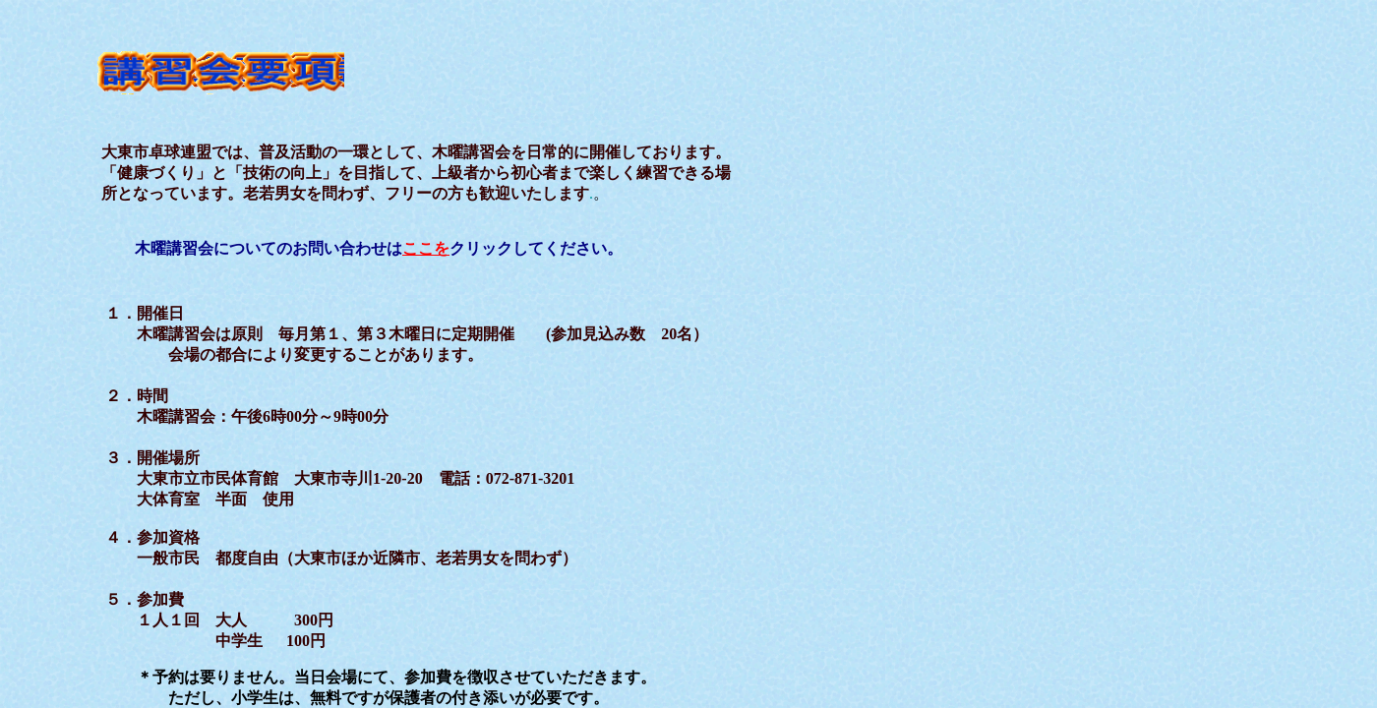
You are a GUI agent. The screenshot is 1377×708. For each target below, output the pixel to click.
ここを (425, 248)
